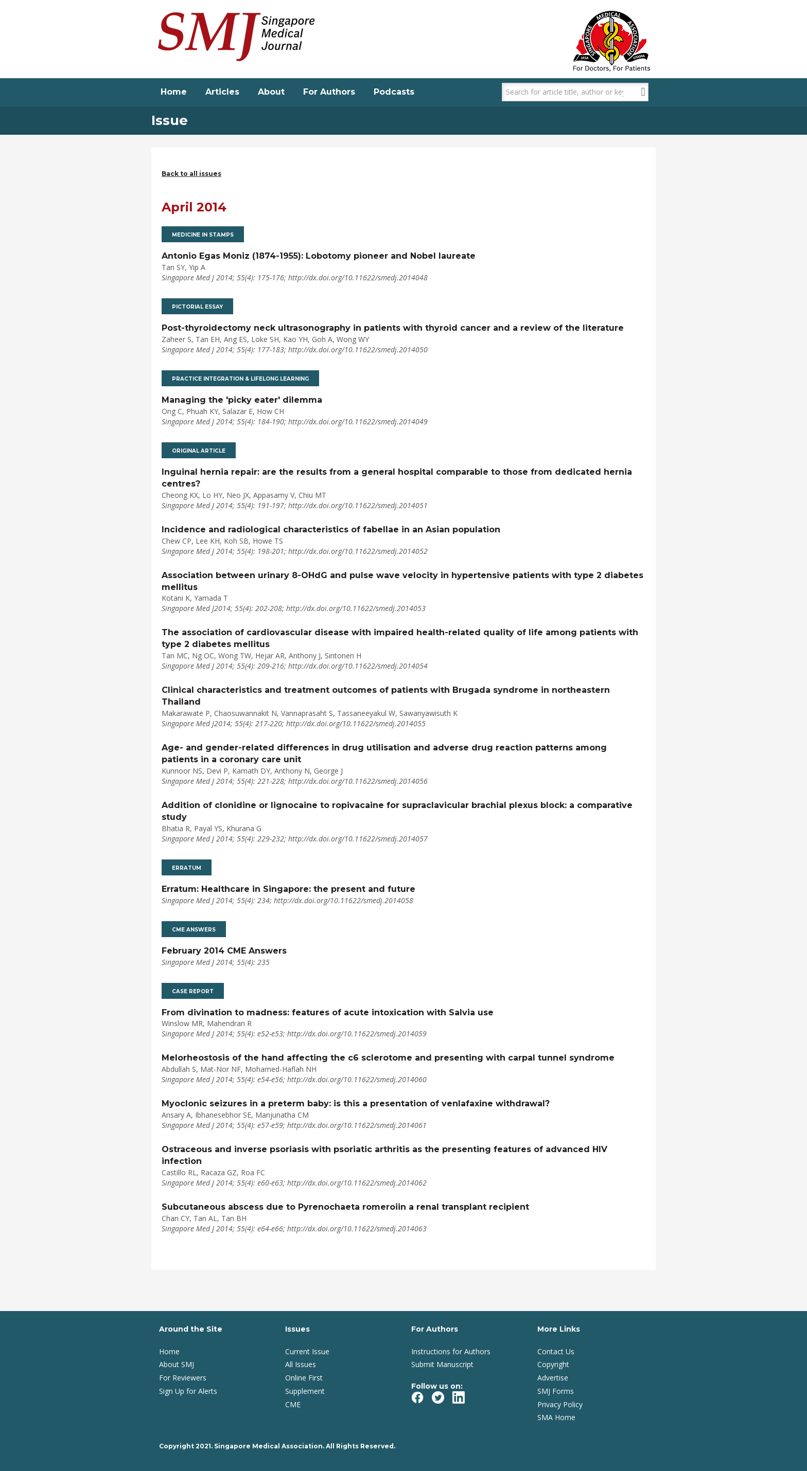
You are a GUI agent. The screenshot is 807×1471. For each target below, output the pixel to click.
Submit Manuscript (442, 1364)
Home (174, 92)
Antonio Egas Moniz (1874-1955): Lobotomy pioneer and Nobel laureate (319, 256)
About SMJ (176, 1364)
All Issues (300, 1364)
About (271, 92)
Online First (304, 1378)
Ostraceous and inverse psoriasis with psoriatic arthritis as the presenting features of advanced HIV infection (384, 1155)
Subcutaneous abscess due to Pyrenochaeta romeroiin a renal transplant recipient (345, 1207)
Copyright (553, 1364)
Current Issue (307, 1351)
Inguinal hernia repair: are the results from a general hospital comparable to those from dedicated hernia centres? (397, 478)
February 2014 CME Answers (224, 951)
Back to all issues (191, 173)
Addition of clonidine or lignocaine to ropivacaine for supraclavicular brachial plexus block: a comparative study (397, 811)
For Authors (329, 92)
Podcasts (394, 92)
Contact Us (555, 1351)
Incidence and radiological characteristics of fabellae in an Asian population (331, 529)
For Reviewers (182, 1378)
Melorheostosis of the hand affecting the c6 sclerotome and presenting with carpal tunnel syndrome (388, 1058)
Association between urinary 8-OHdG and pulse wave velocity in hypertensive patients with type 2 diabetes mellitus (402, 581)
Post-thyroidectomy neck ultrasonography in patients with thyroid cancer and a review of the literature (393, 328)
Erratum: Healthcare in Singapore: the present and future (288, 889)
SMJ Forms (555, 1391)
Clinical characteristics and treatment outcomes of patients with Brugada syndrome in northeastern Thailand (386, 696)
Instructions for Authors (450, 1351)
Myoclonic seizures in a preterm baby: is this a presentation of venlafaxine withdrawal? (356, 1103)
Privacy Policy (560, 1404)
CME (293, 1404)
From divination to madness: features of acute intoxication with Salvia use (328, 1012)
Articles (222, 92)
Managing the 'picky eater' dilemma (242, 400)
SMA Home (556, 1417)
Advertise (552, 1378)
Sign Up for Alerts (188, 1391)
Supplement (305, 1391)
